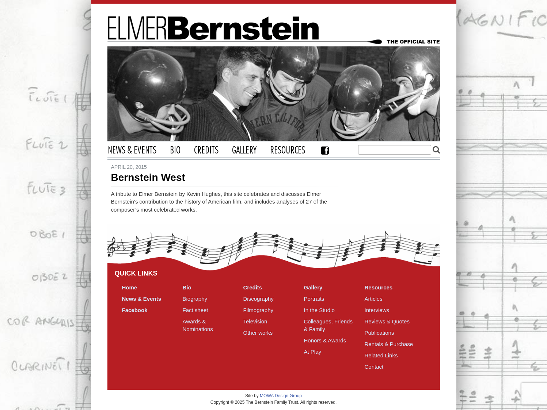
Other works (258, 333)
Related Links (381, 355)
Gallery (244, 150)
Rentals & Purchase (389, 344)
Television (255, 321)
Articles (374, 299)
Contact (374, 367)
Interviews (377, 310)
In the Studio (319, 310)
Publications (379, 333)
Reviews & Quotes (387, 321)
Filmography (258, 310)
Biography (195, 299)
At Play (313, 352)
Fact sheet (195, 310)
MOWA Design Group (281, 395)
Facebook (324, 150)
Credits (206, 150)
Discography (258, 299)
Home (129, 287)
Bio (175, 150)
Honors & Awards (325, 340)
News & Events (132, 150)
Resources (287, 150)
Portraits (314, 299)
